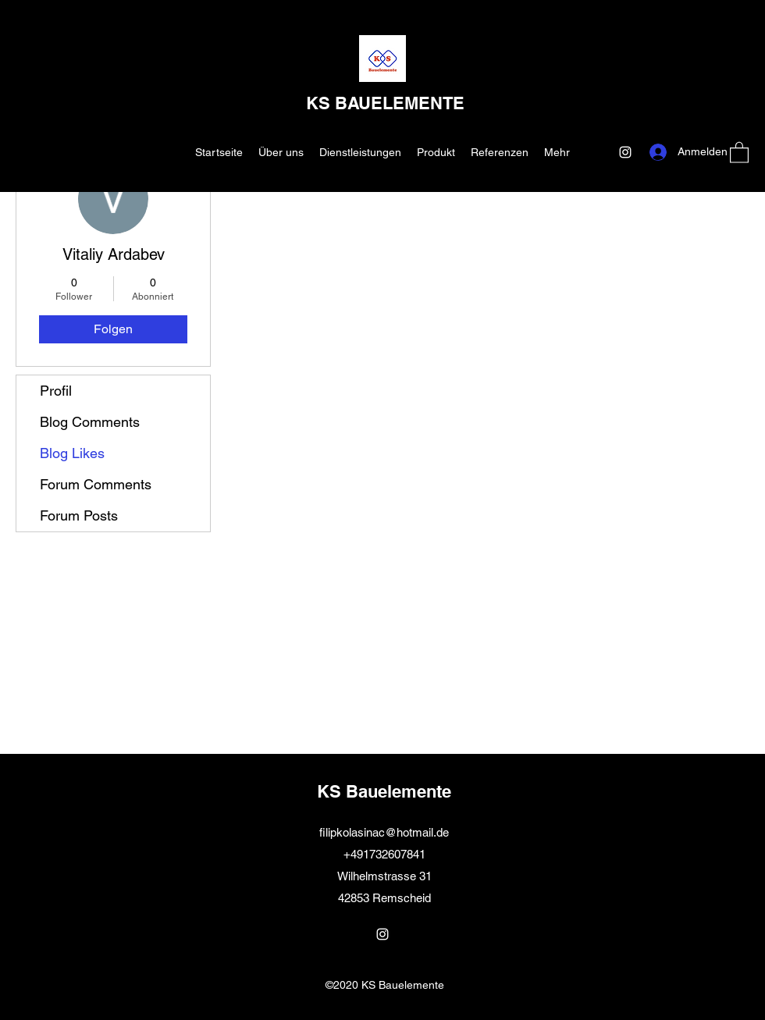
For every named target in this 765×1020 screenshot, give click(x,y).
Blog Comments (90, 422)
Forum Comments (95, 484)
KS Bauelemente (384, 791)
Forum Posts (79, 515)
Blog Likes (72, 453)
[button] (739, 151)
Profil (56, 390)
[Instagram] (625, 152)
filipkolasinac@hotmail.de (384, 832)
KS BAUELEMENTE (385, 103)
